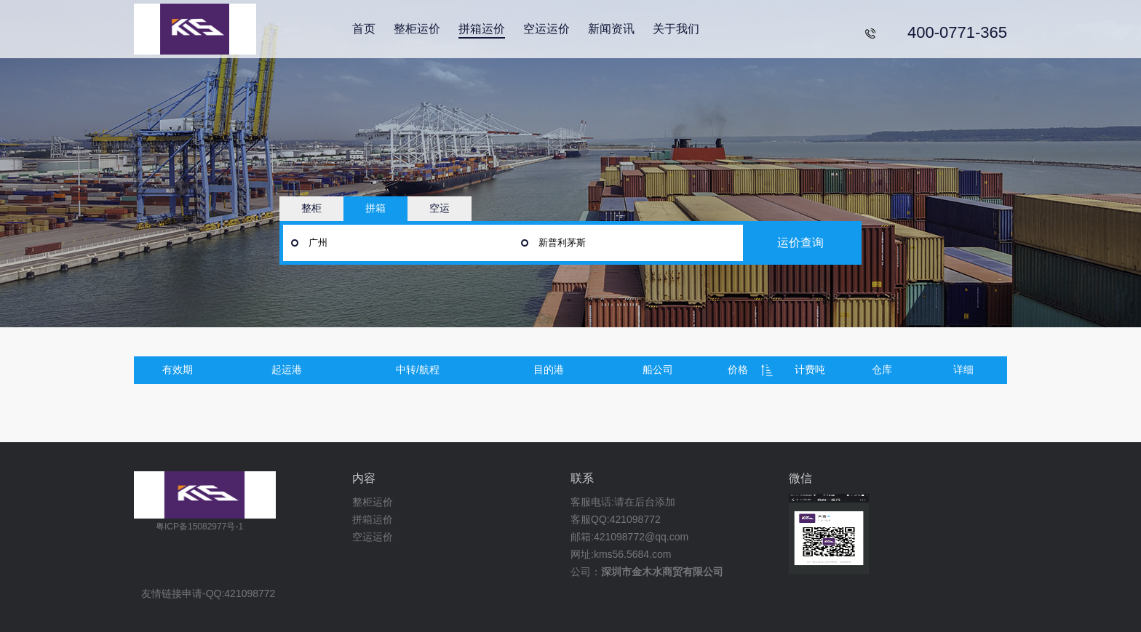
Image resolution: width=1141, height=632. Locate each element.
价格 (738, 369)
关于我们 (676, 29)
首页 (363, 29)
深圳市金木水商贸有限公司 (662, 571)
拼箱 (375, 208)
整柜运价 (417, 29)
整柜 (311, 208)
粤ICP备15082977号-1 (199, 526)
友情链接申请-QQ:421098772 (208, 593)
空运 (439, 208)
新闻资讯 (611, 29)
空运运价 (546, 29)
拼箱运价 (481, 29)
